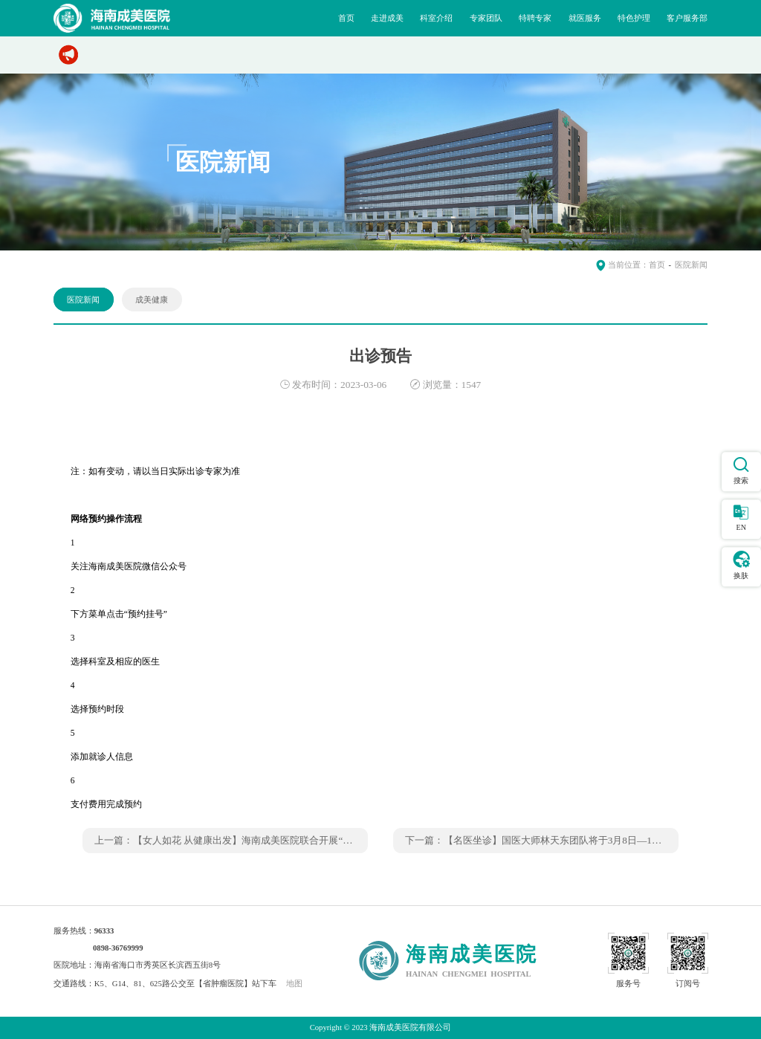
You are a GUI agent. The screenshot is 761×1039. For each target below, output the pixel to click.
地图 (294, 984)
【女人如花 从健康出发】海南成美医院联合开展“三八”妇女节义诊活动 (283, 840)
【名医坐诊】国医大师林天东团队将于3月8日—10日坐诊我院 (574, 840)
